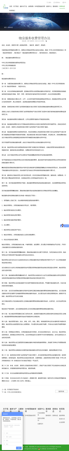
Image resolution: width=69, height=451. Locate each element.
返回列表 (61, 391)
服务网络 (62, 415)
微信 (49, 2)
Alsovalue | (35, 449)
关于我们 (16, 6)
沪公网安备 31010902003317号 (47, 449)
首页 (10, 6)
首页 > (6, 27)
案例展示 (55, 6)
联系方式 (62, 419)
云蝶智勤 (31, 6)
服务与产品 (23, 6)
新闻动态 (62, 6)
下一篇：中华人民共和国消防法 (11, 392)
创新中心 (49, 6)
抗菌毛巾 (40, 424)
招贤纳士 (57, 2)
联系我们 (12, 10)
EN (64, 2)
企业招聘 (62, 422)
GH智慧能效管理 (40, 6)
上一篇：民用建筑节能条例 (10, 389)
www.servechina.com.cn (43, 446)
